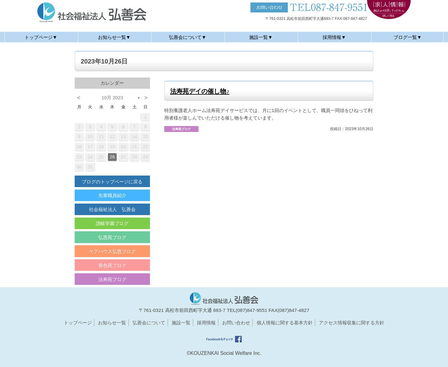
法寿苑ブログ (112, 279)
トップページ (78, 322)
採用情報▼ (334, 37)
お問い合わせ (236, 322)
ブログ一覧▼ (408, 37)
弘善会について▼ (187, 37)
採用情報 (206, 322)
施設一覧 (181, 322)
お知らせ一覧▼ (114, 37)
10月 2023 (112, 97)
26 (112, 156)
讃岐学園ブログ (112, 223)
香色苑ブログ (112, 265)
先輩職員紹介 (112, 195)
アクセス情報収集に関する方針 (351, 322)
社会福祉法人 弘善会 (112, 209)
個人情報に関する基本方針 (285, 322)
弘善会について (149, 322)
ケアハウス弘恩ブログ (112, 251)
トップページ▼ (41, 37)
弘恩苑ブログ (112, 237)
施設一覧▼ (261, 37)
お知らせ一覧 (112, 322)
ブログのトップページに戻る (112, 181)
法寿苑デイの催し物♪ (199, 91)
